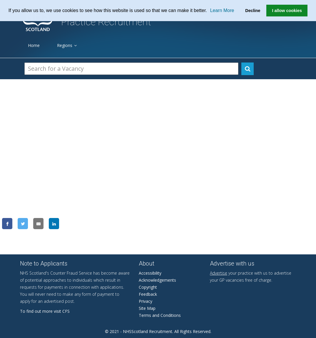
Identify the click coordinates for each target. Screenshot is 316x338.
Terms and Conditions (160, 315)
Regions (67, 45)
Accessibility (150, 273)
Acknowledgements (157, 280)
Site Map (147, 308)
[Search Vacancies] (131, 68)
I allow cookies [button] (287, 10)
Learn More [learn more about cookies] (222, 10)
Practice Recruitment (106, 22)
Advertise (218, 273)
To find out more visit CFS (45, 311)
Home (34, 45)
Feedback (148, 294)
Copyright (148, 287)
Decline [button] (252, 10)
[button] (209, 11)
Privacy (145, 301)
